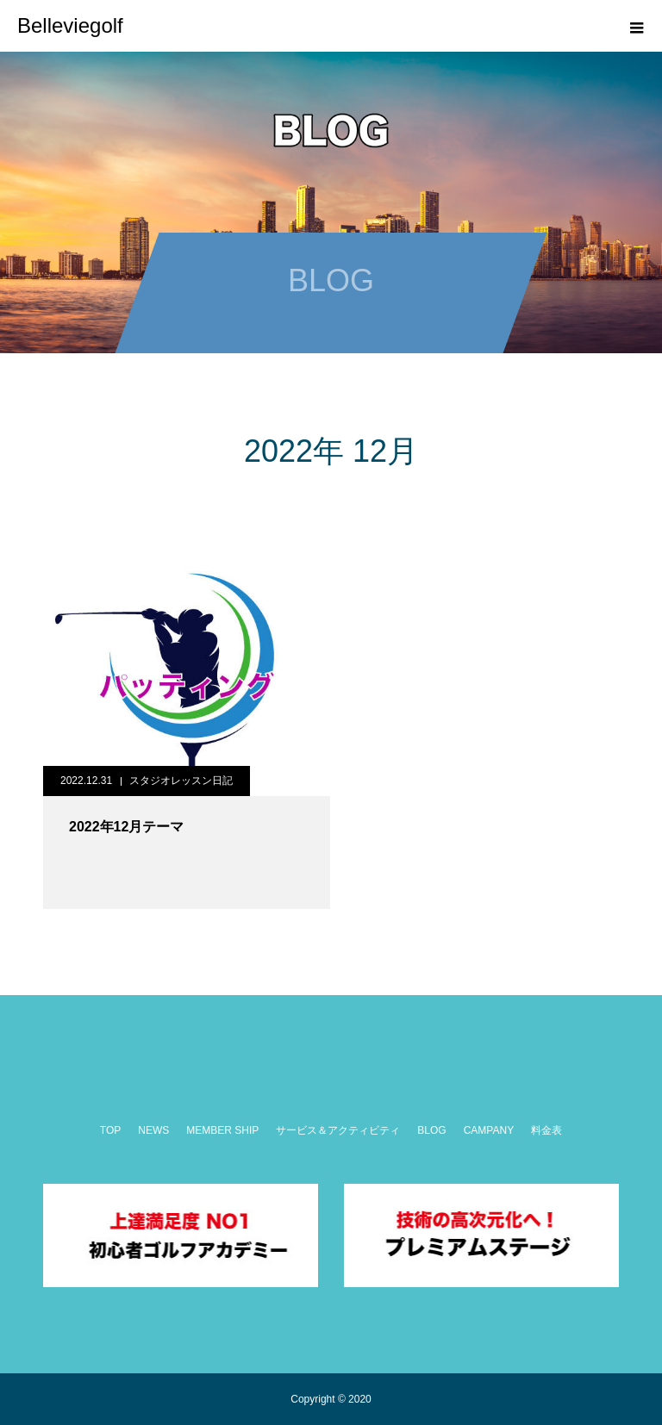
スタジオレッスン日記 (181, 781)
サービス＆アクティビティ (338, 1130)
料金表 (546, 1130)
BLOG (431, 1130)
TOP (110, 1130)
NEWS (153, 1130)
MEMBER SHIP (222, 1130)
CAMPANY (489, 1130)
